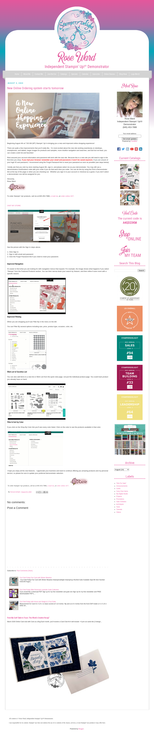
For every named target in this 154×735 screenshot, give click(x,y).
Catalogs (63, 74)
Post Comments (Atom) (25, 571)
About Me (26, 74)
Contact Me (39, 74)
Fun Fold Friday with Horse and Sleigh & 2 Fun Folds (38, 602)
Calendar (85, 74)
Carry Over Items (122, 491)
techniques (120, 504)
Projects (119, 496)
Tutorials (119, 509)
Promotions (120, 499)
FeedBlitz (134, 141)
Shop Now (123, 74)
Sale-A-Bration (121, 502)
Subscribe (96, 74)
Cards (118, 488)
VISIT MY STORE (14, 206)
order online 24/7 (67, 196)
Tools (118, 507)
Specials (74, 74)
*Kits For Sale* (121, 483)
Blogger (81, 729)
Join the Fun (51, 74)
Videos (118, 512)
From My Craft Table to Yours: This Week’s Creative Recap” (28, 618)
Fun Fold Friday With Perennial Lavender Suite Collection (39, 590)
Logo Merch (135, 74)
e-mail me (54, 196)
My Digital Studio (122, 494)
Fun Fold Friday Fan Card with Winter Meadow (36, 578)
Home (17, 74)
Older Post (104, 567)
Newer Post (12, 567)
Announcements (121, 486)
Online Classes (109, 74)
